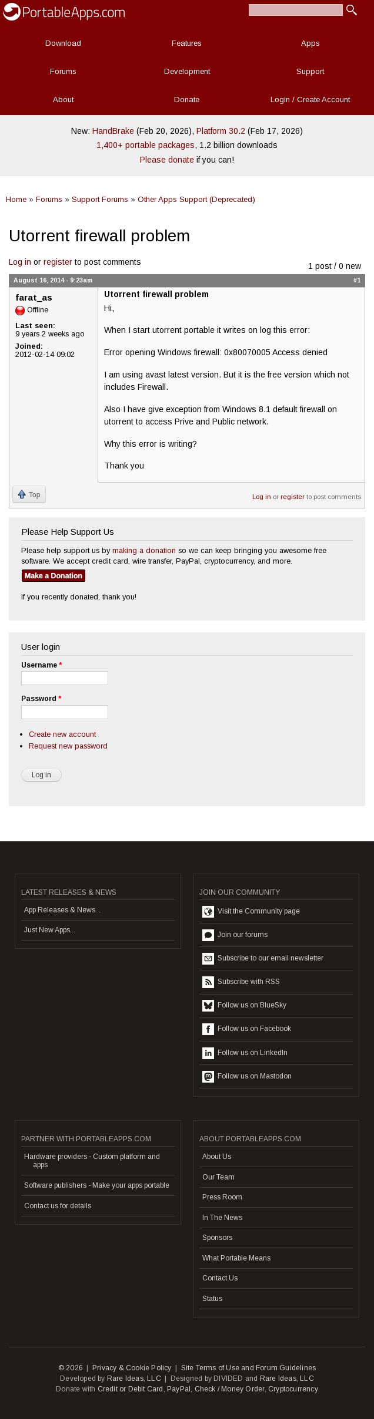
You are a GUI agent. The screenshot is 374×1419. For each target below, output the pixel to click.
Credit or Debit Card (130, 1389)
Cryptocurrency (293, 1389)
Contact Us (220, 1278)
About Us (216, 1156)
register (58, 262)
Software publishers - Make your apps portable (96, 1185)
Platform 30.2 (220, 131)
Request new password (68, 745)
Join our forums (235, 935)
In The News (222, 1218)
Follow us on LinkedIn (245, 1053)
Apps (310, 43)
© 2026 (70, 1368)
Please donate (167, 159)
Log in (20, 262)
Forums (63, 71)
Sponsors (217, 1237)
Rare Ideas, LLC (134, 1378)
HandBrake (113, 131)
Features (187, 43)
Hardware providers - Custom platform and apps (92, 1160)
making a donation (144, 550)
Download (63, 43)
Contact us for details (57, 1206)
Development (187, 71)
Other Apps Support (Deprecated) (196, 199)
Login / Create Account (310, 99)
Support (310, 71)
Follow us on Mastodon (247, 1077)
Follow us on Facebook (246, 1029)
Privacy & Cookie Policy (132, 1368)
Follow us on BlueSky (244, 1006)
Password (41, 699)
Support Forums (100, 199)
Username (41, 665)
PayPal (179, 1389)
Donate (186, 99)
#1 (356, 280)
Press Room (222, 1197)
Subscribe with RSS (241, 982)
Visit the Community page (251, 912)
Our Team (218, 1177)
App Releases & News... (62, 910)
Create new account (62, 734)
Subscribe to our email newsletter (262, 959)
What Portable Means (236, 1258)
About (63, 99)
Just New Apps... (49, 930)
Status (212, 1299)
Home (16, 199)
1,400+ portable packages (145, 145)
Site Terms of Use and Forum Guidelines (248, 1368)
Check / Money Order (230, 1389)
